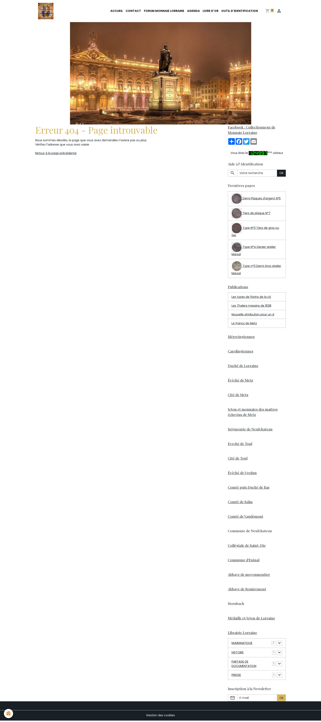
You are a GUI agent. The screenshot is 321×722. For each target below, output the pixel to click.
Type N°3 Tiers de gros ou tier (255, 230)
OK (281, 173)
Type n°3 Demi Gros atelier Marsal (256, 268)
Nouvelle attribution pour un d (253, 315)
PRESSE (236, 676)
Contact (133, 11)
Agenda (193, 11)
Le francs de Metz (244, 323)
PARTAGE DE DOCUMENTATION (244, 665)
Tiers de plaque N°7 (251, 213)
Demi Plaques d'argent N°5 (256, 199)
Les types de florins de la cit (251, 297)
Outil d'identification (239, 11)
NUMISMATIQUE (242, 644)
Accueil (116, 11)
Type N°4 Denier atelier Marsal (254, 249)
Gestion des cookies (160, 717)
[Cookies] (8, 713)
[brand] (46, 11)
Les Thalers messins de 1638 (251, 306)
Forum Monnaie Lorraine (164, 11)
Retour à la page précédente (56, 153)
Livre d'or (210, 11)
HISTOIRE (238, 654)
